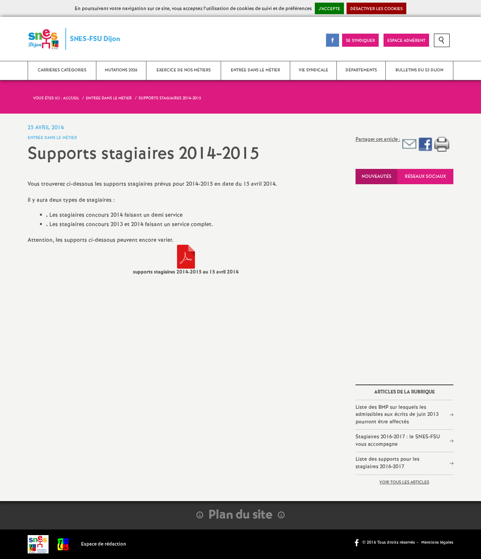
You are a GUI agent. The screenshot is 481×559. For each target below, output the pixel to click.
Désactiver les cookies (376, 9)
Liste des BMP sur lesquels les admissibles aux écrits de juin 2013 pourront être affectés (397, 415)
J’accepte (329, 9)
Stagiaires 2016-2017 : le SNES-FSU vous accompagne (398, 440)
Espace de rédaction (103, 544)
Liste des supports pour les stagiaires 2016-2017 (387, 462)
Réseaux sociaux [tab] (425, 176)
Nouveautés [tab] (376, 176)
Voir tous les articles (404, 482)
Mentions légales (437, 543)
